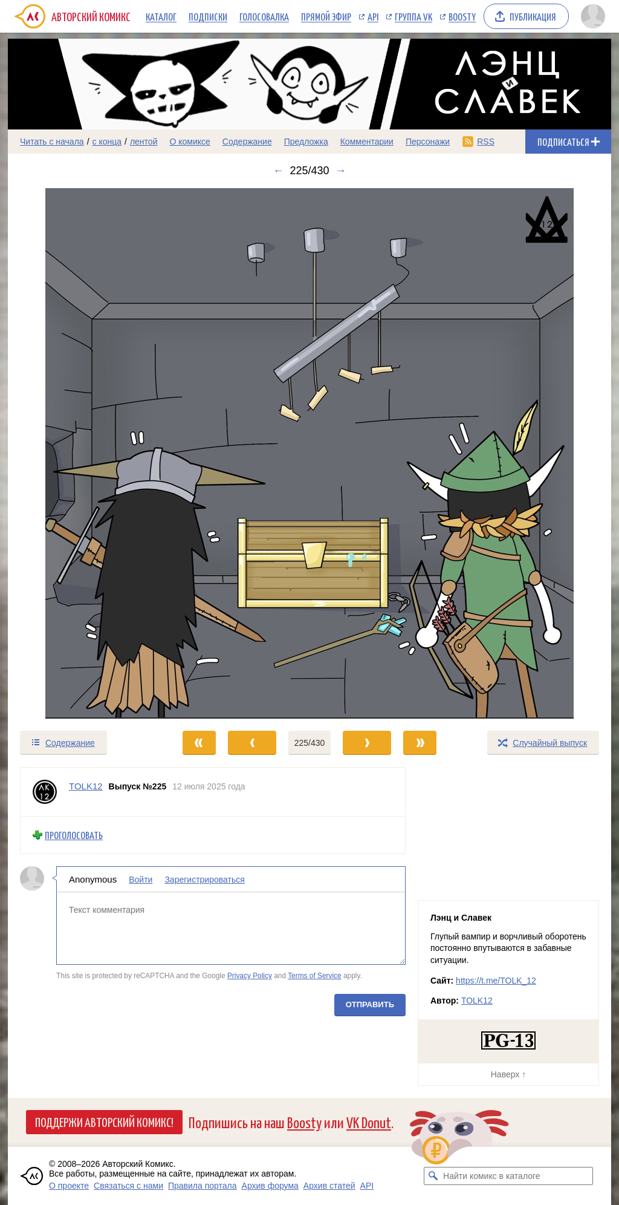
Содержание (247, 141)
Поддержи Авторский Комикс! (104, 1121)
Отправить (370, 1003)
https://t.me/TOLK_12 (496, 980)
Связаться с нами (128, 1185)
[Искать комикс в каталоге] (432, 1175)
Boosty (462, 16)
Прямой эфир (326, 16)
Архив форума (270, 1185)
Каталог (161, 16)
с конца (107, 141)
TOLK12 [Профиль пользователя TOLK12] (86, 786)
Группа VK (413, 16)
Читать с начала (52, 141)
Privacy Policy (249, 976)
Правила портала (202, 1185)
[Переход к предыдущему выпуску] (83, 453)
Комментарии (367, 141)
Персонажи (428, 141)
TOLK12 (477, 1000)
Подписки (208, 16)
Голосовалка (264, 16)
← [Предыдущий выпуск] (278, 171)
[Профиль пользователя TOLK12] (45, 792)
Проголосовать (74, 835)
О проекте (69, 1185)
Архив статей (329, 1185)
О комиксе (189, 141)
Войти (140, 879)
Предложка (306, 141)
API (373, 16)
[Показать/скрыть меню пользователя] (593, 16)
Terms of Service (315, 976)
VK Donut (368, 1121)
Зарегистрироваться (204, 879)
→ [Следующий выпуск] (340, 171)
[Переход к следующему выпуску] (309, 453)
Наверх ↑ (508, 1074)
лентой (144, 141)
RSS (485, 141)
